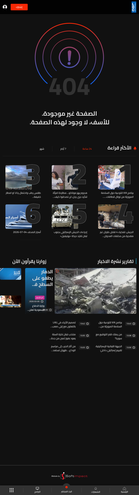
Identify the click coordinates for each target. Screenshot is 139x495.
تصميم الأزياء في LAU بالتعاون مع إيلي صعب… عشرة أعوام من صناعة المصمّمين (63, 324)
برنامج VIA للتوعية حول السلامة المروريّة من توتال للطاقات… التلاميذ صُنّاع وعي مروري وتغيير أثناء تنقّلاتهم (117, 195)
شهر (42, 149)
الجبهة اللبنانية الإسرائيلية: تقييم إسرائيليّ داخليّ (108, 348)
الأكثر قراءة (119, 148)
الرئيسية (124, 490)
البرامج (37, 490)
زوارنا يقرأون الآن (29, 261)
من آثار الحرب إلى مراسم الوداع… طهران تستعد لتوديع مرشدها (63, 348)
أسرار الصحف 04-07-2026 (27, 232)
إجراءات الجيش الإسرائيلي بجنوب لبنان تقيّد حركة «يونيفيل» (70, 234)
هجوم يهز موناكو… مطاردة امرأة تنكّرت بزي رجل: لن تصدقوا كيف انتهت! (70, 195)
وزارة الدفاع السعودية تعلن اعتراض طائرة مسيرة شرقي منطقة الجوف (37, 308)
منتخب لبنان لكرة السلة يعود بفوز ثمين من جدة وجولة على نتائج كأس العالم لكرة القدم (63, 336)
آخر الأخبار (39, 297)
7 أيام (63, 149)
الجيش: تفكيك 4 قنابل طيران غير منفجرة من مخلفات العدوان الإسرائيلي (117, 234)
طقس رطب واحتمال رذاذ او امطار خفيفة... (23, 195)
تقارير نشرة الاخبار (116, 261)
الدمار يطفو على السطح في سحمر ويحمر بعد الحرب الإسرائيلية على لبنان (42, 277)
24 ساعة (87, 149)
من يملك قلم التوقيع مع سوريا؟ (109, 336)
